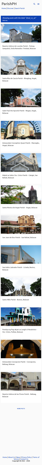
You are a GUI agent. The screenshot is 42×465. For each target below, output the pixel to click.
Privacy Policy (26, 457)
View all (5, 20)
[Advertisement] (21, 432)
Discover (10, 8)
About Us (11, 457)
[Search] (34, 4)
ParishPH (9, 4)
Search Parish (20, 8)
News (18, 457)
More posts (21, 408)
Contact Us (24, 459)
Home (4, 8)
